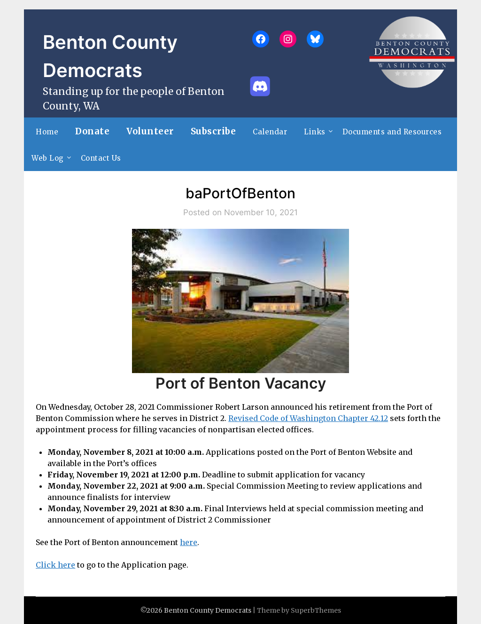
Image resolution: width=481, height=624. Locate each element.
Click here (55, 564)
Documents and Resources (392, 131)
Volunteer (150, 131)
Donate (92, 131)
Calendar (270, 131)
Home (47, 131)
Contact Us (101, 158)
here (188, 542)
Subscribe (213, 131)
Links (315, 131)
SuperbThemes (316, 610)
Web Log (47, 158)
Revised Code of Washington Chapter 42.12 (308, 418)
